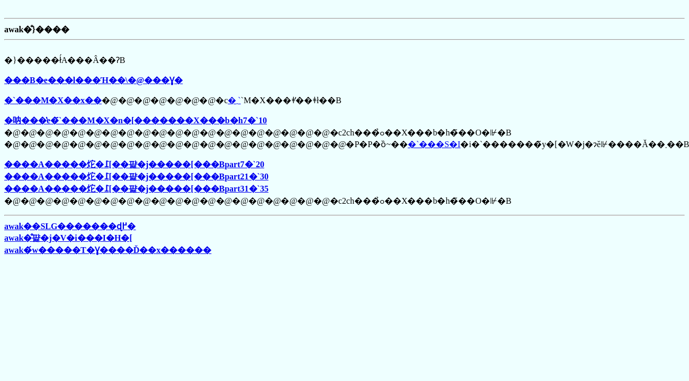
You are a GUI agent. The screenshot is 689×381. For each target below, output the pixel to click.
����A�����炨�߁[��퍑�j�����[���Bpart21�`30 (136, 176)
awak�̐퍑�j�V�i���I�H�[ (68, 237)
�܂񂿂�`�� (234, 100)
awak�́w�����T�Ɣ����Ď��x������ (107, 250)
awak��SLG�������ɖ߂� (70, 226)
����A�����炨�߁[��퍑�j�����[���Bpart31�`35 (136, 188)
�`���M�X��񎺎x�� (53, 100)
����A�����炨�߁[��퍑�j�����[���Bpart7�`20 (134, 164)
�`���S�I (434, 144)
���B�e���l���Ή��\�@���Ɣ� (93, 80)
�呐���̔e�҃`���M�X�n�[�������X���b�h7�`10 (135, 120)
